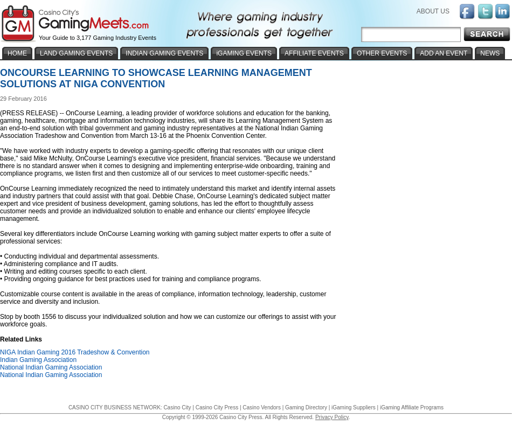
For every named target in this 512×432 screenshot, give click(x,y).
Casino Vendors (262, 407)
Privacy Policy (332, 417)
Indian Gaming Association (38, 360)
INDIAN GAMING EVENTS (164, 53)
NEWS (490, 53)
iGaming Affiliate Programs (412, 407)
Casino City (177, 407)
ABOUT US (433, 11)
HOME (17, 53)
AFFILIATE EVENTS (314, 53)
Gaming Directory (306, 407)
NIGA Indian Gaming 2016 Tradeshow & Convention (75, 352)
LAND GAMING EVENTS (76, 53)
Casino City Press (217, 407)
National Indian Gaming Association (51, 367)
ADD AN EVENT (443, 53)
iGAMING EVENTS (244, 53)
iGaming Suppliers (353, 407)
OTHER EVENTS (382, 53)
